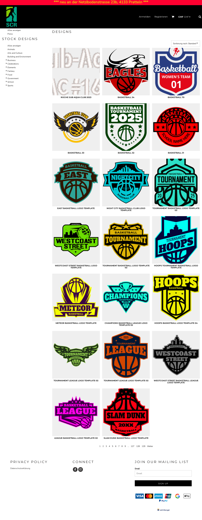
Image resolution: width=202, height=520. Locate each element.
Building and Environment (19, 56)
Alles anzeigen (14, 30)
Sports (10, 85)
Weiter (150, 446)
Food (9, 74)
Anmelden (145, 16)
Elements (11, 67)
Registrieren (161, 16)
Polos (10, 34)
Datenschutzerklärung (20, 468)
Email (137, 468)
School (10, 82)
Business (11, 60)
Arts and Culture (14, 53)
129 (143, 446)
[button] (173, 16)
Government (12, 78)
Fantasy (10, 71)
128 (138, 446)
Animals (11, 49)
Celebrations (13, 63)
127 (132, 446)
